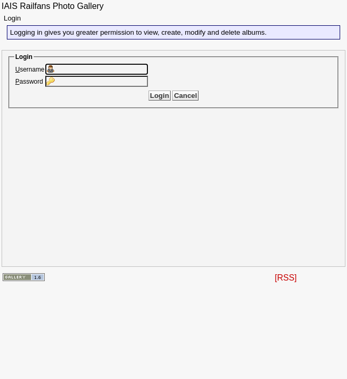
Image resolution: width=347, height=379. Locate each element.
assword (29, 81)
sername (29, 69)
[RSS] (286, 277)
